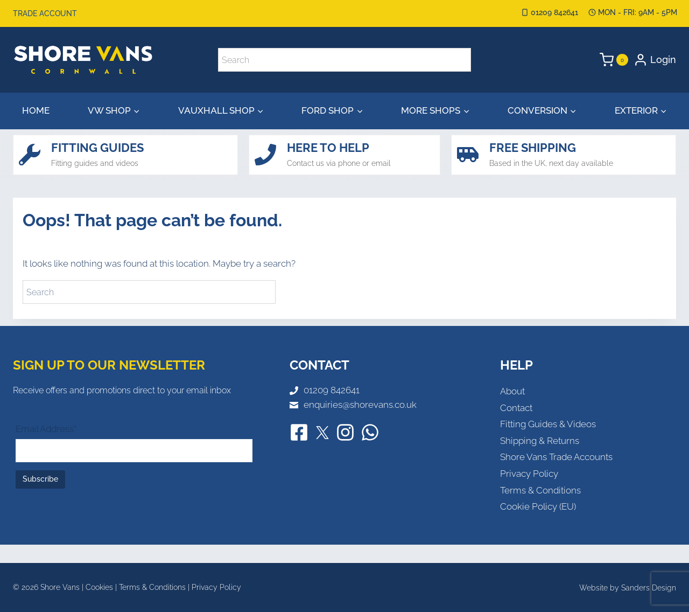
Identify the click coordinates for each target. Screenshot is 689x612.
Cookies (99, 587)
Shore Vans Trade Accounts (556, 456)
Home (36, 110)
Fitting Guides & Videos (548, 424)
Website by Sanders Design (627, 587)
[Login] (655, 59)
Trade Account (45, 13)
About (512, 391)
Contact (516, 407)
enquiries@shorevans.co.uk (360, 404)
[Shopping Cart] (614, 60)
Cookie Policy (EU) (538, 506)
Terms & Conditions (540, 490)
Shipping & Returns (539, 440)
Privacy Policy (529, 473)
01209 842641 (332, 390)
